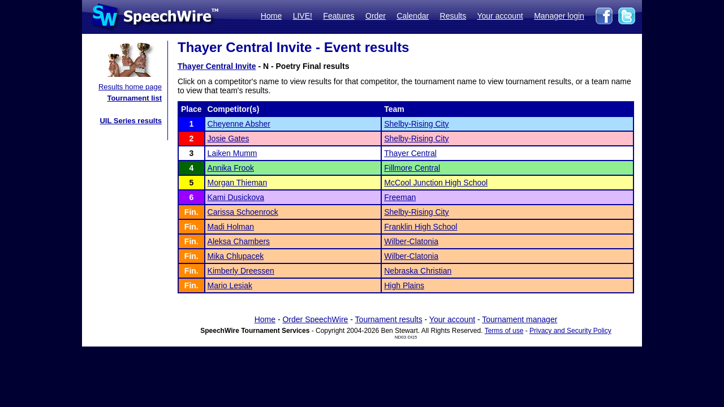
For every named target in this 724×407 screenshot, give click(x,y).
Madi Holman (231, 226)
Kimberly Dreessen (241, 270)
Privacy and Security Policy (570, 331)
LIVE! (302, 15)
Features (338, 15)
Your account (500, 15)
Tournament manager (519, 319)
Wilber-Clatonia (411, 241)
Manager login (559, 15)
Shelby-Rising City (416, 123)
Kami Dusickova (236, 197)
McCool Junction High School (436, 182)
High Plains (404, 285)
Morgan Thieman (238, 182)
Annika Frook (231, 167)
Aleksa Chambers (239, 241)
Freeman (400, 197)
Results (453, 15)
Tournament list (134, 98)
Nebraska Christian (417, 270)
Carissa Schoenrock (243, 212)
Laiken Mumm (232, 153)
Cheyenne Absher (239, 123)
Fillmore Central (412, 167)
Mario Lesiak (230, 285)
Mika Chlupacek (236, 256)
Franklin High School (420, 226)
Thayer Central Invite (217, 66)
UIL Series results (131, 120)
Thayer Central (410, 153)
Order (375, 15)
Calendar (413, 15)
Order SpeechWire (315, 319)
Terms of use (504, 331)
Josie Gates (228, 138)
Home (271, 15)
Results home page (130, 87)
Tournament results (389, 319)
